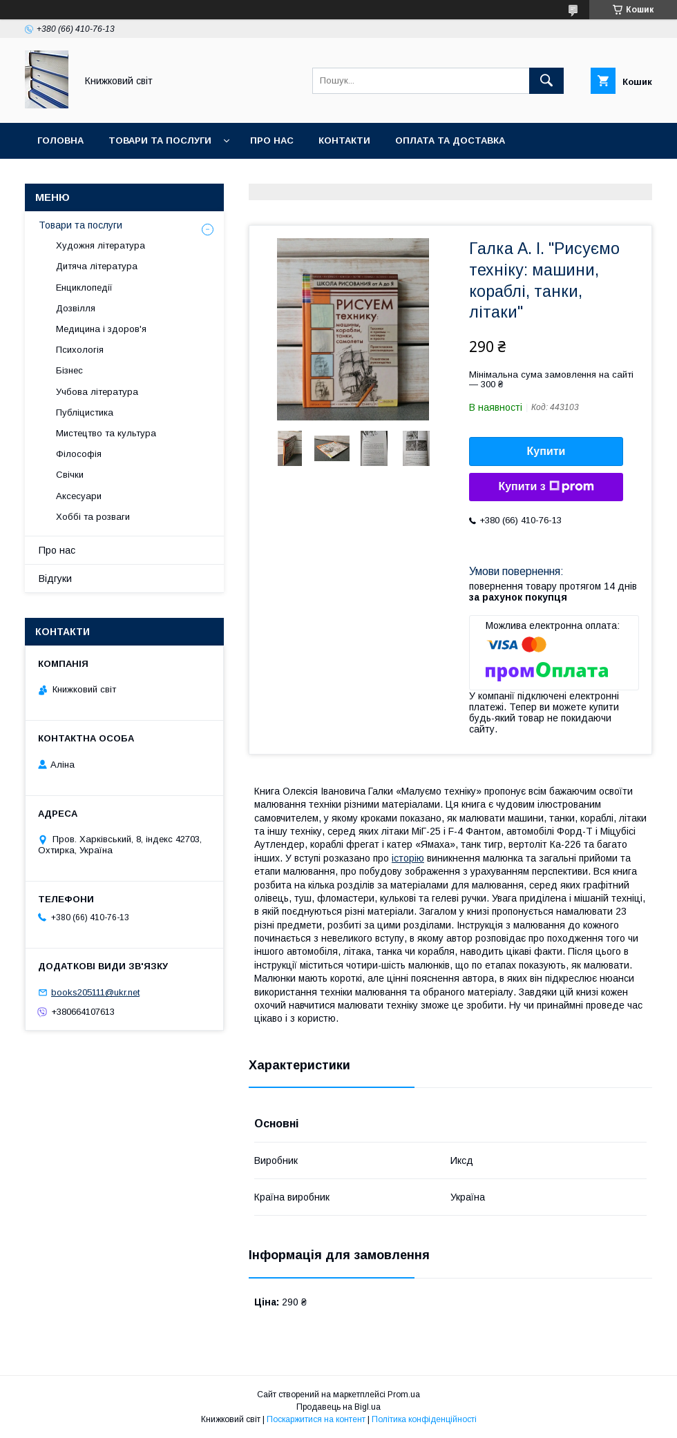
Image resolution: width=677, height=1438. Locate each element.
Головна (60, 140)
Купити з (545, 486)
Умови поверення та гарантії (115, 176)
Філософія (79, 454)
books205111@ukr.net (95, 992)
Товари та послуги (159, 140)
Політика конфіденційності (424, 1419)
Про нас (272, 140)
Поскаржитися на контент (316, 1419)
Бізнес (69, 370)
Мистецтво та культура (106, 433)
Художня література (100, 245)
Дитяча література (96, 266)
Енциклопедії (84, 287)
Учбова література (97, 392)
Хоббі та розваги (93, 517)
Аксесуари (79, 496)
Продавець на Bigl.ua (338, 1407)
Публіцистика (84, 412)
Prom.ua (404, 1394)
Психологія (80, 349)
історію (408, 858)
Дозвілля (75, 308)
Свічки (70, 474)
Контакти (344, 140)
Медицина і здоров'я (101, 329)
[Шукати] (546, 81)
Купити (546, 451)
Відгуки (55, 578)
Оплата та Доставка (450, 140)
